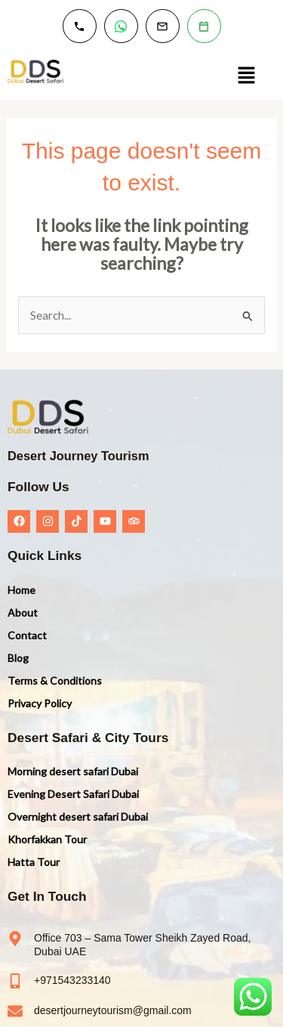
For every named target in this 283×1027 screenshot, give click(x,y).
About (23, 612)
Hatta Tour (34, 861)
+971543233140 (72, 980)
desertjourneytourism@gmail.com (113, 1010)
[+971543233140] (15, 980)
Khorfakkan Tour (47, 839)
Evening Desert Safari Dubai (73, 793)
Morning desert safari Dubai (73, 771)
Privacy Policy (40, 703)
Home (21, 589)
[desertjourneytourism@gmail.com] (15, 1011)
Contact (27, 635)
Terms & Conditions (55, 680)
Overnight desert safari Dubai (78, 816)
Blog (18, 657)
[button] (246, 76)
